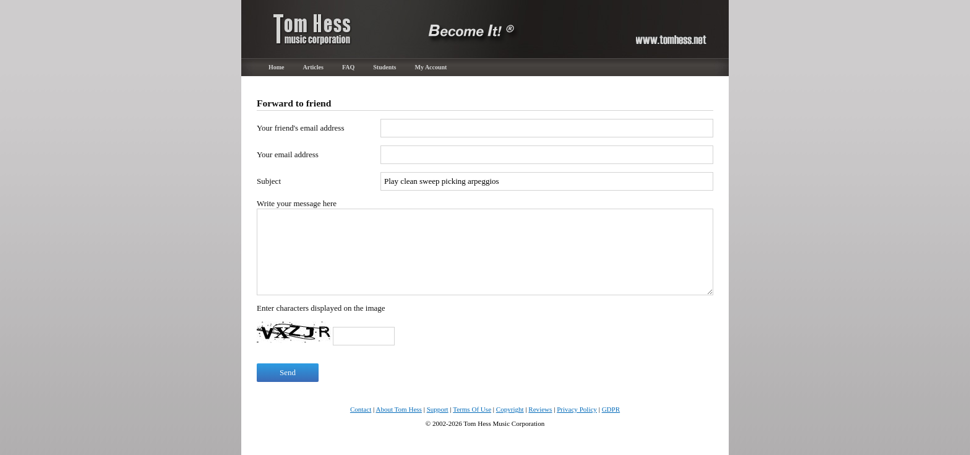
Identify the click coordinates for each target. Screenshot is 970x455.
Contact (360, 409)
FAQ (348, 67)
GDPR (611, 409)
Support (438, 409)
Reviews (540, 409)
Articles (313, 67)
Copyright (510, 409)
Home (276, 67)
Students (384, 67)
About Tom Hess (399, 409)
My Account (431, 67)
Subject (269, 181)
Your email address (288, 154)
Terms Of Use (472, 409)
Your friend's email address (300, 127)
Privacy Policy (577, 409)
